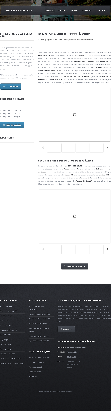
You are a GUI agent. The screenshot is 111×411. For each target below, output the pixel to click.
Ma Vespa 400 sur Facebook (10, 110)
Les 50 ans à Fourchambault (10, 358)
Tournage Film (5, 325)
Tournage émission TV (8, 311)
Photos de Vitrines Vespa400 (39, 319)
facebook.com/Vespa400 (76, 347)
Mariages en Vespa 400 (8, 330)
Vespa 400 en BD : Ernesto (39, 336)
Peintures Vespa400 (36, 367)
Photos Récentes (6, 306)
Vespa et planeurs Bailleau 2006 (11, 363)
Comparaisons (5, 349)
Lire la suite (12, 86)
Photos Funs (4, 320)
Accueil (49, 11)
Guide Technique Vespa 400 (39, 357)
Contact (101, 11)
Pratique (86, 11)
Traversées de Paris (7, 354)
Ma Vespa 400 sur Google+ (10, 116)
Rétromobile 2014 (6, 316)
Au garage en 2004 (7, 339)
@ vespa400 (71, 357)
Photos (62, 11)
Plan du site (33, 376)
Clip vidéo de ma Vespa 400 (39, 341)
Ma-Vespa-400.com (19, 10)
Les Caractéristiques (36, 362)
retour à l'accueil (76, 266)
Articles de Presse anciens (38, 323)
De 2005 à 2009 (5, 335)
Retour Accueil (13, 125)
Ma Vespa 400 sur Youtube (10, 113)
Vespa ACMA (72, 352)
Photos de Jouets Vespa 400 (39, 314)
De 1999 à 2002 (5, 344)
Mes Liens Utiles (35, 372)
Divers (74, 11)
